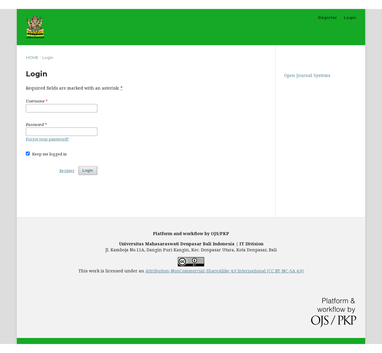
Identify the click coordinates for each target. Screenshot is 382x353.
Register (327, 17)
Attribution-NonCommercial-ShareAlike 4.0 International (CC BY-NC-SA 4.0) (224, 271)
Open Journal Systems (307, 75)
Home (32, 57)
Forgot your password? (47, 139)
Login (350, 17)
